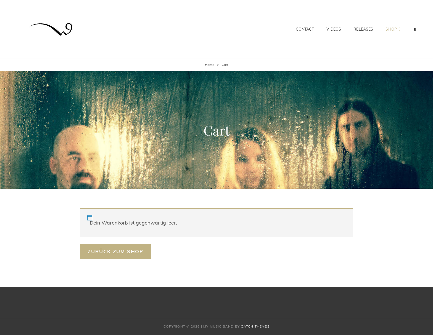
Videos (333, 29)
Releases (363, 29)
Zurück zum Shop (115, 251)
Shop (391, 29)
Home (209, 65)
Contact (305, 29)
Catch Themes (255, 326)
